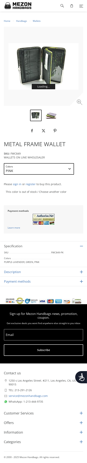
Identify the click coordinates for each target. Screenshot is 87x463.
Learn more (14, 227)
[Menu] (81, 5)
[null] (32, 131)
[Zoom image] (80, 103)
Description (12, 272)
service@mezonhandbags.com (28, 396)
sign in (17, 184)
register (31, 184)
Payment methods (17, 281)
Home (7, 21)
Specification (13, 246)
